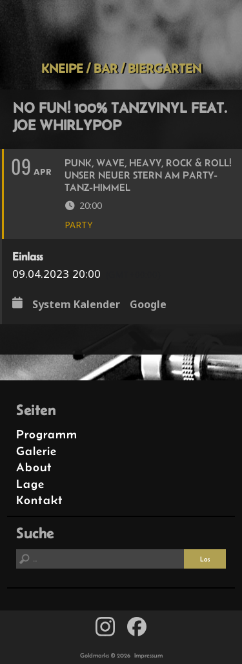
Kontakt (39, 500)
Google (148, 304)
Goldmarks (118, 30)
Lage (30, 484)
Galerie (36, 451)
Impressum (148, 655)
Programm (46, 434)
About (34, 467)
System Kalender (76, 304)
